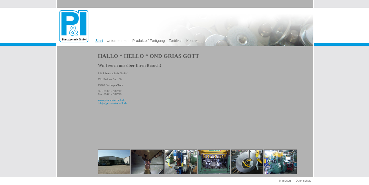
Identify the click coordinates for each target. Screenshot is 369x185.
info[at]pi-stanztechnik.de (112, 103)
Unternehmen (118, 41)
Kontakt (192, 41)
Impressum (286, 180)
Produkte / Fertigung (148, 41)
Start (99, 41)
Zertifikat (175, 41)
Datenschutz (303, 180)
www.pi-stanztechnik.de (111, 99)
